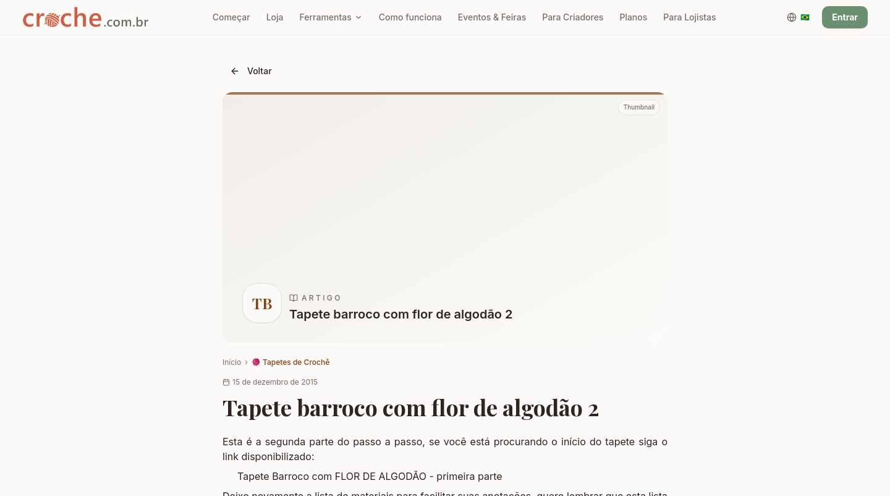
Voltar (251, 71)
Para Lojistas (689, 17)
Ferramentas (331, 17)
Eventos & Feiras (492, 17)
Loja (275, 17)
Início (231, 362)
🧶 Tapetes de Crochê (290, 362)
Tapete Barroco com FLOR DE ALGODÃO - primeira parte (369, 476)
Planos (633, 17)
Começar (231, 17)
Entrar (845, 17)
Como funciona (410, 17)
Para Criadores (572, 17)
